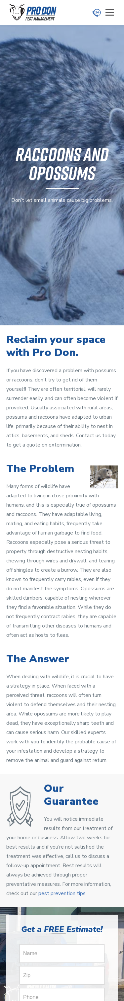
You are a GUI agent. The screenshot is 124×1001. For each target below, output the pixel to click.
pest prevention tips (62, 893)
